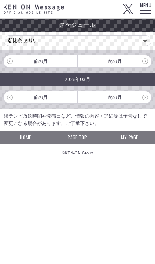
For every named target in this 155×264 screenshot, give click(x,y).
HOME (25, 137)
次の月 (115, 61)
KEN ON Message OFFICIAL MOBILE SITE (34, 9)
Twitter (128, 9)
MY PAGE (129, 137)
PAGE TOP (77, 137)
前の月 (40, 61)
